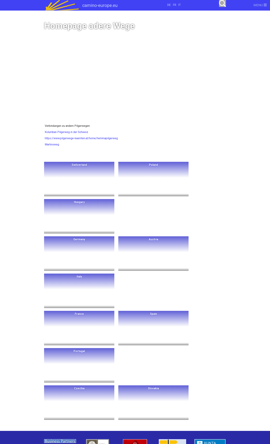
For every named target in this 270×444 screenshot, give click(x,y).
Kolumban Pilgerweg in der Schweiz (66, 132)
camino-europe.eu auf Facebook (181, 401)
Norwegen (69, 396)
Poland (91, 390)
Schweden (62, 402)
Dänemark (84, 402)
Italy (119, 402)
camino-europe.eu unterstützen (181, 390)
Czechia (114, 409)
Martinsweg (51, 144)
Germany (108, 396)
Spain (78, 409)
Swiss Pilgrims (108, 415)
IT (179, 5)
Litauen (89, 396)
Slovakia (63, 415)
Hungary (109, 390)
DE (169, 5)
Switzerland (70, 390)
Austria (104, 402)
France (62, 409)
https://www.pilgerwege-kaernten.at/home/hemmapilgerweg (81, 138)
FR (174, 5)
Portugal (95, 409)
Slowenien (84, 415)
